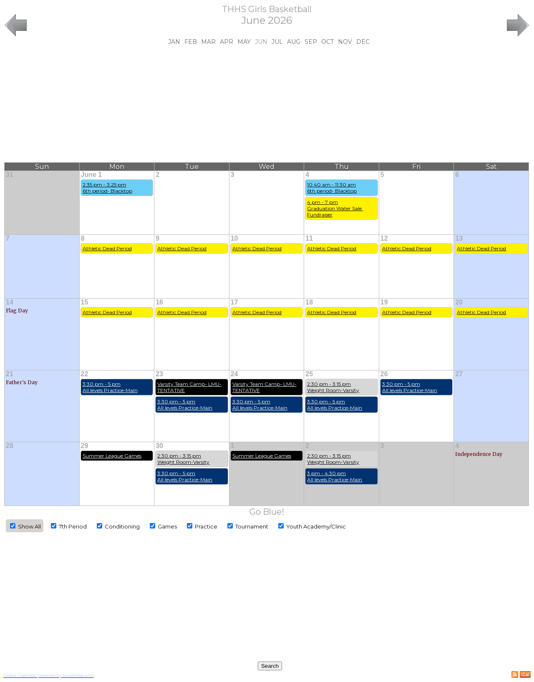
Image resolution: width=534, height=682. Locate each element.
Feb (190, 41)
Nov (345, 41)
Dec (363, 41)
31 (9, 174)
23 (159, 373)
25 (309, 373)
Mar (208, 41)
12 (384, 238)
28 (9, 445)
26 (384, 373)
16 (159, 302)
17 (234, 302)
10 (234, 238)
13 (459, 238)
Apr (226, 41)
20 (459, 302)
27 (459, 373)
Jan (174, 41)
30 (159, 445)
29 (84, 445)
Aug (293, 41)
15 (84, 302)
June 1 (91, 174)
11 (309, 238)
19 (384, 302)
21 (9, 373)
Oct (327, 41)
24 (234, 373)
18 (309, 302)
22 (84, 373)
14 (9, 302)
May (244, 41)
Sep (311, 41)
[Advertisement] (266, 103)
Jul (277, 41)
